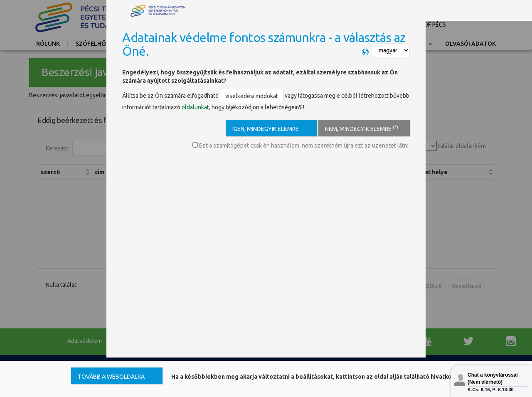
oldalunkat (195, 107)
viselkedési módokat (251, 96)
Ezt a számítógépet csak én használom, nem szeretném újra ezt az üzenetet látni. (301, 145)
